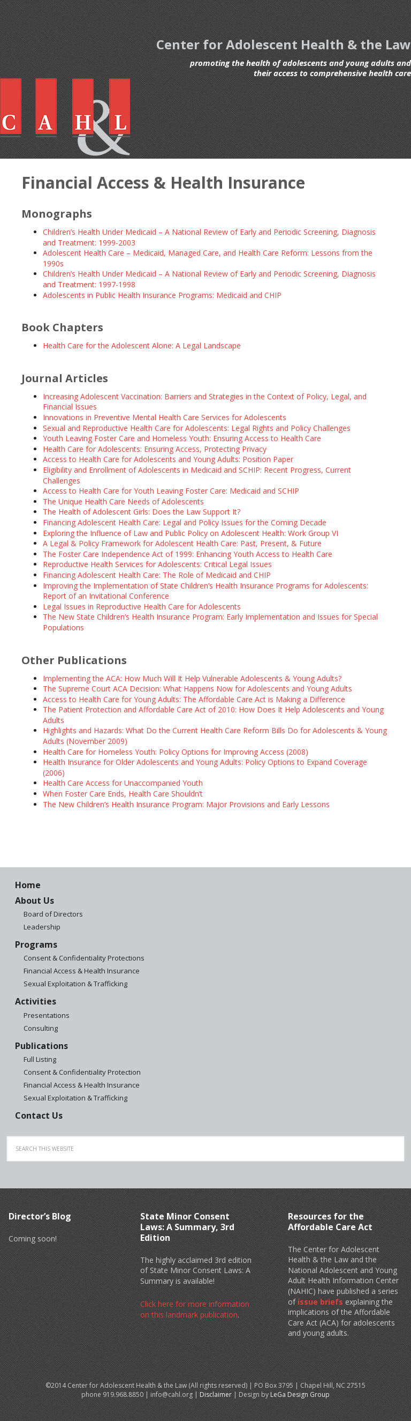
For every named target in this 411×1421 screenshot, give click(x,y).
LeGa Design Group (300, 1394)
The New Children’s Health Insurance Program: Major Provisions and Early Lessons (186, 804)
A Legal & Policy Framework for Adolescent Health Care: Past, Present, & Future (182, 543)
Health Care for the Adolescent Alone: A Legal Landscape (142, 345)
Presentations (47, 1015)
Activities (35, 1001)
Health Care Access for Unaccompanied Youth (123, 783)
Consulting (41, 1028)
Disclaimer (216, 1394)
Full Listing (40, 1059)
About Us (34, 900)
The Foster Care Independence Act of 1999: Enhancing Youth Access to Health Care (187, 554)
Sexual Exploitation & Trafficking (75, 983)
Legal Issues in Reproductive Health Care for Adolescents (142, 606)
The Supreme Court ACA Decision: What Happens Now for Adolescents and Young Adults (197, 688)
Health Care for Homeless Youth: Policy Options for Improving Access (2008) (175, 752)
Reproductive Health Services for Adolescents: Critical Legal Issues (157, 564)
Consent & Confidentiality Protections (84, 958)
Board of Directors (53, 914)
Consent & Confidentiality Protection (82, 1072)
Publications (41, 1046)
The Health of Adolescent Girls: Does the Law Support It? (141, 512)
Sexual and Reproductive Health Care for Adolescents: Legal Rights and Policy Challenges (197, 428)
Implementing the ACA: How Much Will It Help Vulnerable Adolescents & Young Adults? (192, 678)
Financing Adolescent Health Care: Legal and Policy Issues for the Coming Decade (184, 522)
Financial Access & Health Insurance (82, 971)
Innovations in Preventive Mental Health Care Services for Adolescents (164, 417)
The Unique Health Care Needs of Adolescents (123, 501)
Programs (36, 944)
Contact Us (39, 1115)
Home (28, 885)
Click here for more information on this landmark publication (194, 1309)
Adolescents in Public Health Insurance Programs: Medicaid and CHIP (162, 295)
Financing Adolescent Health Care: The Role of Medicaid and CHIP (157, 575)
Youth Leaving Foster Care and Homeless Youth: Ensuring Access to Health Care (182, 438)
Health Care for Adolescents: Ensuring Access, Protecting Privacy (155, 449)
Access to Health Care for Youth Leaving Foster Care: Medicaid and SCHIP (171, 491)
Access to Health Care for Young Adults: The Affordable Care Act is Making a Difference (194, 699)
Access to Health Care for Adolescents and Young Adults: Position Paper (168, 459)
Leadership (42, 927)
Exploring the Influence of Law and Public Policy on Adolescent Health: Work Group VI (190, 533)
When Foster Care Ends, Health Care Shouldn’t (123, 793)
